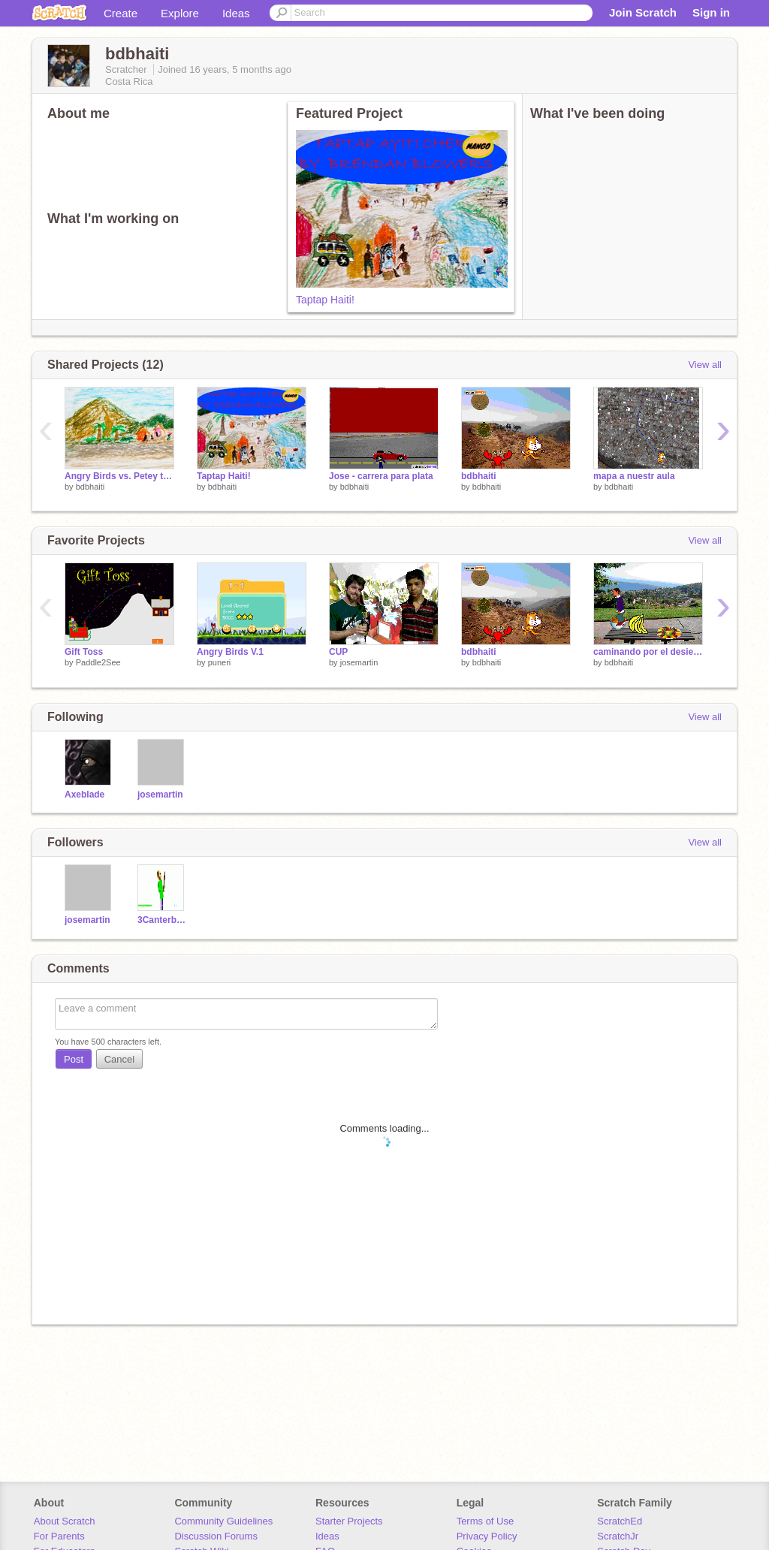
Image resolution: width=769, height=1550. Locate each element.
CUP (338, 652)
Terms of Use (485, 1521)
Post (73, 1059)
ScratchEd (619, 1521)
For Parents (59, 1536)
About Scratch (64, 1521)
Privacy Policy (487, 1536)
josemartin (359, 662)
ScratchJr (617, 1536)
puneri (219, 662)
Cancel (119, 1059)
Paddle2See (98, 662)
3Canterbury (162, 920)
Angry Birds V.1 (230, 652)
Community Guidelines (223, 1521)
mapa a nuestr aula (634, 476)
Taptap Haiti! (325, 300)
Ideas (236, 13)
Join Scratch (643, 12)
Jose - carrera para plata (381, 476)
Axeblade (84, 794)
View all (705, 364)
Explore (180, 13)
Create (120, 13)
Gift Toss (84, 652)
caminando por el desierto (648, 652)
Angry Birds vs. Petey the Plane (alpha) (119, 476)
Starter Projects (349, 1521)
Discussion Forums (216, 1536)
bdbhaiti (90, 486)
